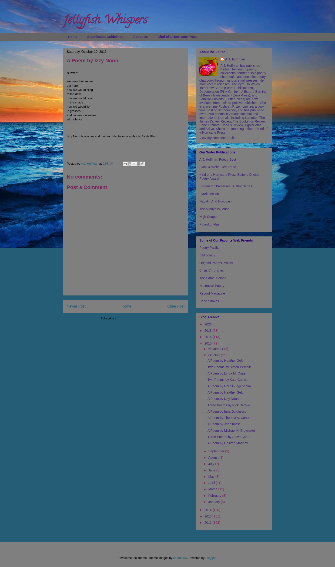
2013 (208, 516)
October (214, 355)
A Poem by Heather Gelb (226, 360)
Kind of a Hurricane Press (178, 37)
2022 (208, 324)
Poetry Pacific (209, 247)
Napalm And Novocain (215, 201)
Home (72, 37)
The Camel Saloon (212, 278)
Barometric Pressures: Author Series (225, 186)
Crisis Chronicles (211, 270)
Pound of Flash (210, 224)
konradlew (180, 558)
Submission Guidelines (105, 37)
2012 (208, 522)
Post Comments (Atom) (135, 318)
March (213, 489)
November (216, 349)
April (212, 483)
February (215, 495)
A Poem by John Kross (224, 424)
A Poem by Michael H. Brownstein (232, 430)
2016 (208, 337)
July (211, 464)
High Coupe (208, 217)
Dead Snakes (209, 301)
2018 (208, 330)
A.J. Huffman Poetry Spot (217, 159)
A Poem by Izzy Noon (223, 399)
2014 (208, 510)
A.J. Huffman (235, 59)
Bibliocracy (207, 255)
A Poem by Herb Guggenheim (229, 386)
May (211, 476)
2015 (208, 343)
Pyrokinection (209, 194)
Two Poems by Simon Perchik (229, 367)
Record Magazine (212, 293)
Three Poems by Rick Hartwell (229, 405)
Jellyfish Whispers (105, 21)
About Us (140, 37)
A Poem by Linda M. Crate (226, 373)
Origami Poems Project (216, 263)
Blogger (210, 558)
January (214, 502)
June (212, 470)
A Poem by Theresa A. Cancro (229, 418)
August (213, 457)
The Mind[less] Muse (214, 209)
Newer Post (76, 306)
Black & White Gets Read (217, 167)
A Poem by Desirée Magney (228, 443)
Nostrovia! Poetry (211, 286)
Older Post (175, 306)
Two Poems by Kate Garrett (228, 379)
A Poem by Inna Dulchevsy (227, 411)
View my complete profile (217, 138)
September (216, 451)
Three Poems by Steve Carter (229, 437)
